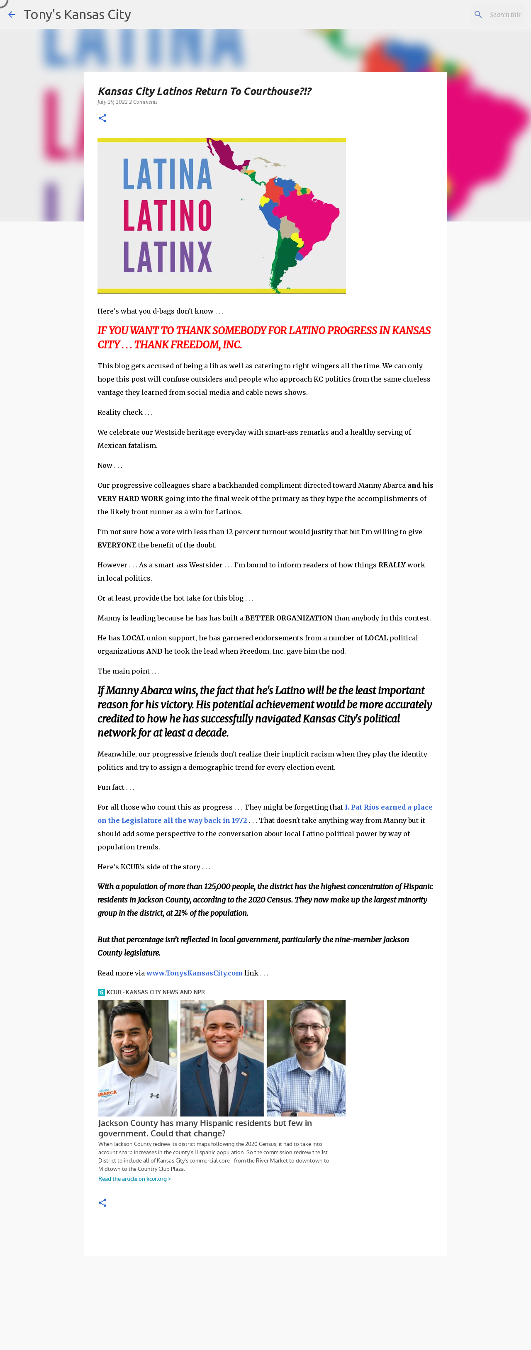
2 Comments (143, 102)
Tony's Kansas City (77, 14)
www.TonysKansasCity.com (194, 973)
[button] (102, 118)
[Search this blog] (480, 14)
